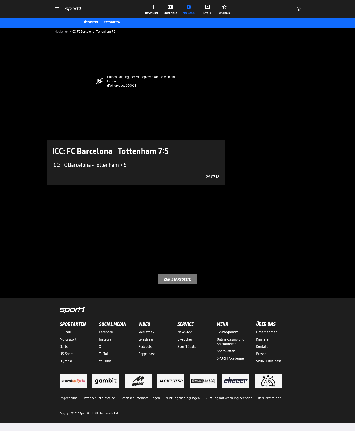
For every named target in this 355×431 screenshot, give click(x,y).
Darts (64, 346)
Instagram (107, 339)
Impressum (68, 398)
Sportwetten (226, 351)
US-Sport (66, 354)
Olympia (66, 361)
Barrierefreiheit (269, 398)
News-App (185, 332)
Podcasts (145, 346)
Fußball (65, 332)
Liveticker (185, 339)
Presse (261, 354)
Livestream (146, 339)
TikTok (104, 354)
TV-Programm (227, 332)
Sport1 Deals (187, 346)
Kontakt (262, 346)
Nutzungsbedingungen (183, 398)
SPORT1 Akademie (230, 358)
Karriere (262, 339)
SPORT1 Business (268, 361)
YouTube (105, 361)
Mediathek (146, 332)
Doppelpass (146, 354)
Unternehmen (267, 332)
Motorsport (68, 339)
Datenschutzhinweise (99, 398)
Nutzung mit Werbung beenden (228, 398)
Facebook (106, 332)
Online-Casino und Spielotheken (230, 341)
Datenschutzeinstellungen (140, 398)
